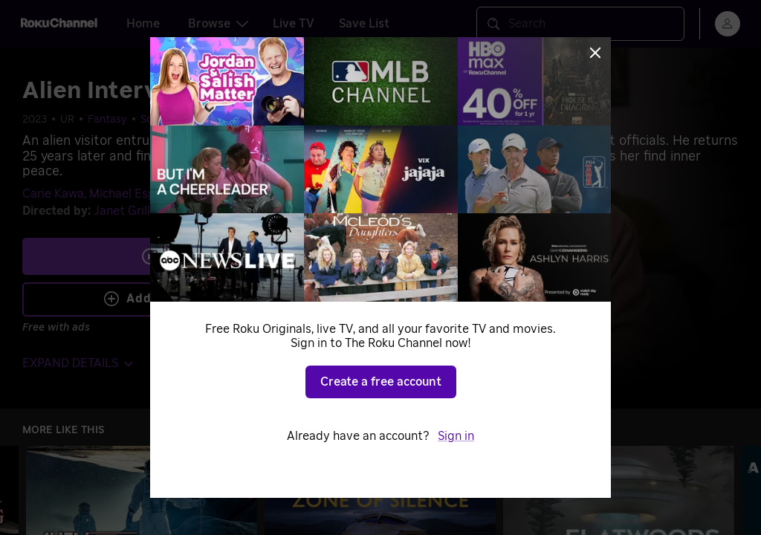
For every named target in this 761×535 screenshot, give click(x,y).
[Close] (595, 53)
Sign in (456, 436)
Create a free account (380, 382)
